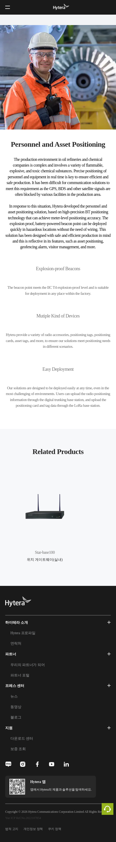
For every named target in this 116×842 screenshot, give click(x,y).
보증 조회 (18, 749)
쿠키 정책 (54, 829)
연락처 (15, 643)
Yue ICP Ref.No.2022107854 (23, 818)
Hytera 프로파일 (22, 633)
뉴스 (14, 696)
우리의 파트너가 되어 (27, 665)
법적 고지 (11, 829)
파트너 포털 (19, 675)
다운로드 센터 (21, 738)
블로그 (15, 717)
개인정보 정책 (33, 829)
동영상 (15, 707)
